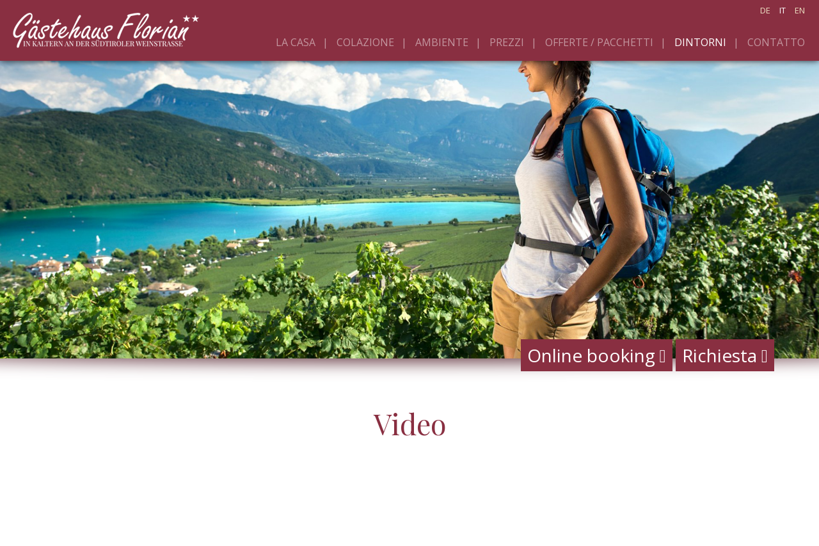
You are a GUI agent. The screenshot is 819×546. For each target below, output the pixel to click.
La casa (295, 42)
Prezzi (506, 42)
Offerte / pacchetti (599, 42)
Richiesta (725, 355)
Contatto (776, 42)
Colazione (365, 42)
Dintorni (700, 42)
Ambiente (441, 42)
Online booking (596, 355)
